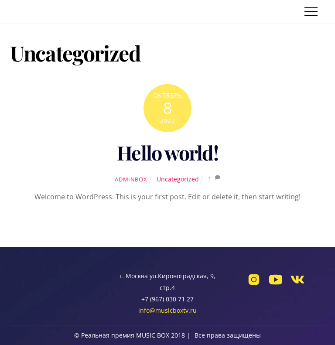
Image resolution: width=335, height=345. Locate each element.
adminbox (131, 179)
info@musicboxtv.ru (167, 310)
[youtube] (275, 284)
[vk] (297, 284)
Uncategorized (178, 179)
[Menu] (311, 12)
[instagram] (253, 284)
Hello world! (167, 152)
